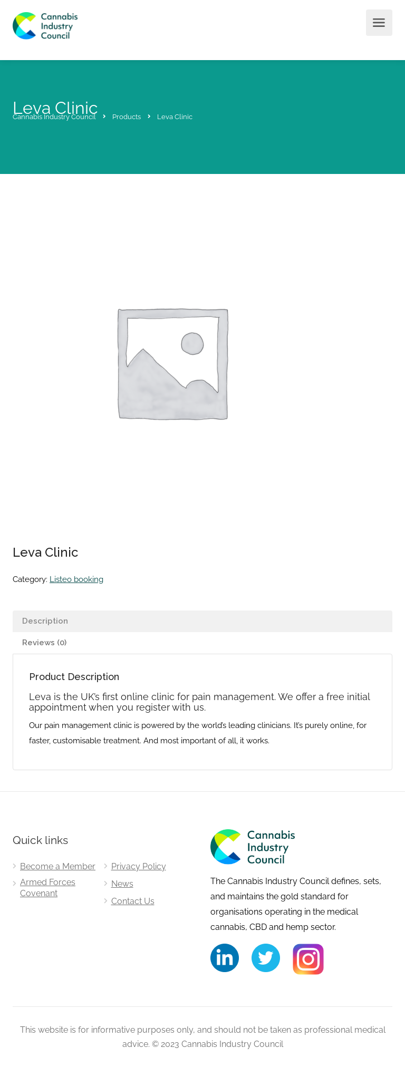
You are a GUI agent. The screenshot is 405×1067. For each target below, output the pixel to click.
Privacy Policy (138, 866)
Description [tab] (45, 621)
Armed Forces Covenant (47, 887)
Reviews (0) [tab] (44, 642)
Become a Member (57, 866)
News (122, 884)
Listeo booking (76, 579)
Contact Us (133, 901)
